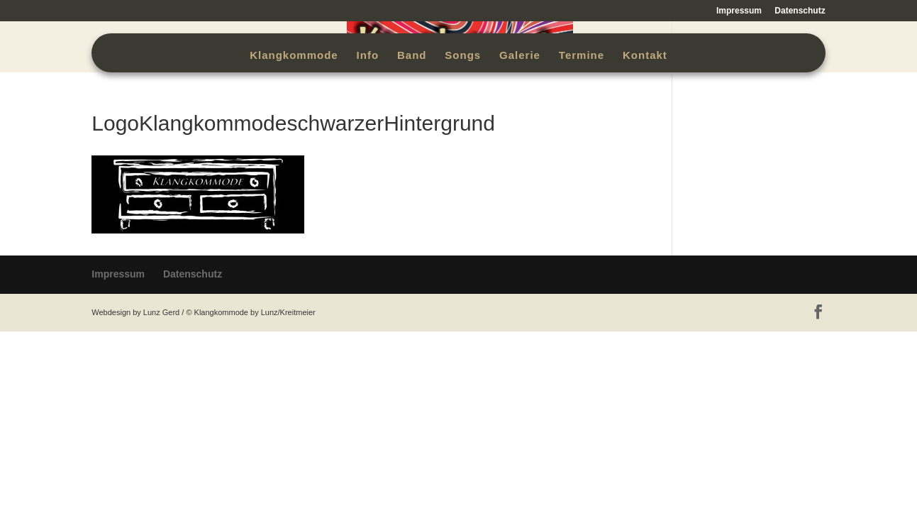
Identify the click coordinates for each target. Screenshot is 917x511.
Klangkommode (294, 55)
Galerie (519, 55)
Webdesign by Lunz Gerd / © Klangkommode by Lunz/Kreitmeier (203, 312)
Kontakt (645, 55)
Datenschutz (799, 11)
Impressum (739, 11)
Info (368, 55)
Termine (581, 55)
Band (412, 55)
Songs (463, 55)
